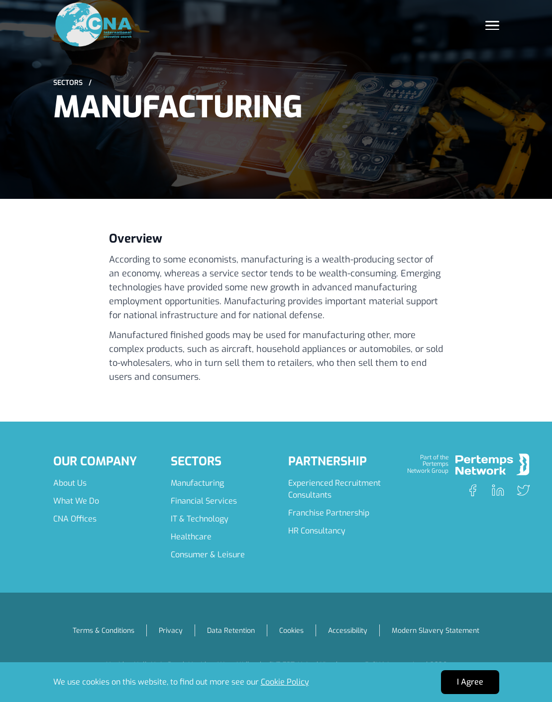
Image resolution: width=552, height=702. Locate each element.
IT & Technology (199, 519)
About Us (70, 483)
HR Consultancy (316, 531)
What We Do (76, 501)
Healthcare (191, 536)
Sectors (72, 83)
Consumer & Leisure (208, 554)
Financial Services (204, 501)
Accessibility (347, 630)
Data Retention (231, 630)
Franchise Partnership (328, 513)
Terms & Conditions (103, 630)
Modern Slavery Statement (435, 630)
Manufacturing (197, 483)
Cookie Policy (285, 682)
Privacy (171, 630)
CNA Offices (75, 519)
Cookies (291, 630)
